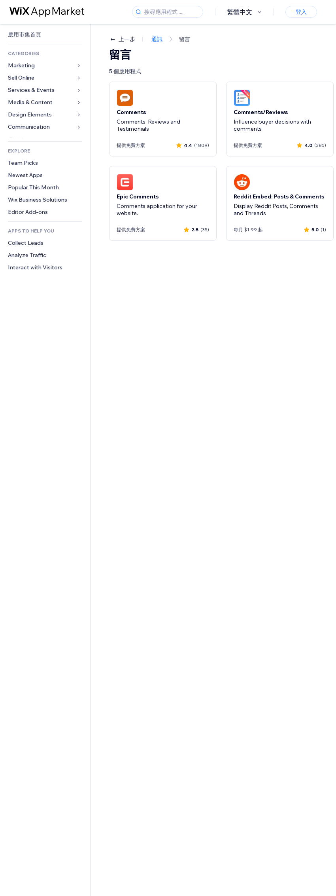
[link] (45, 35)
